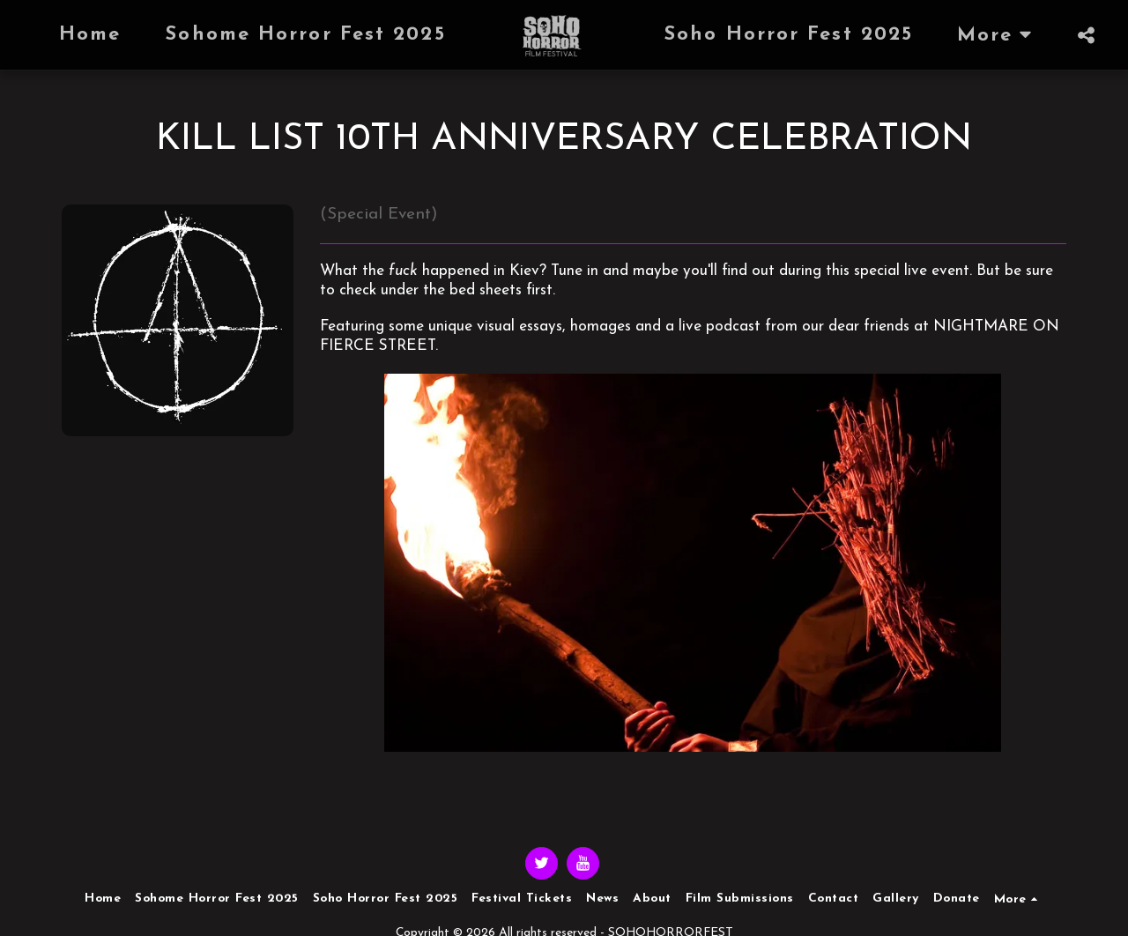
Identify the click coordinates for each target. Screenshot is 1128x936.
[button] (1086, 35)
